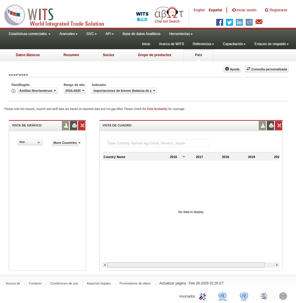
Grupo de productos (154, 55)
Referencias (203, 44)
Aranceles (68, 34)
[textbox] (158, 143)
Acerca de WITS (171, 44)
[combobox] (30, 142)
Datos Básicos (28, 55)
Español (215, 10)
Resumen (71, 55)
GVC (91, 34)
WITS (58, 14)
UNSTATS (244, 296)
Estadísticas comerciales (30, 34)
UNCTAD (224, 296)
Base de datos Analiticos (141, 34)
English (199, 10)
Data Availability (157, 109)
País (198, 55)
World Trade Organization (264, 296)
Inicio (146, 44)
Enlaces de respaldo (271, 44)
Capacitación (234, 44)
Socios (108, 55)
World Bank (284, 296)
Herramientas (181, 34)
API (110, 34)
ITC (203, 296)
